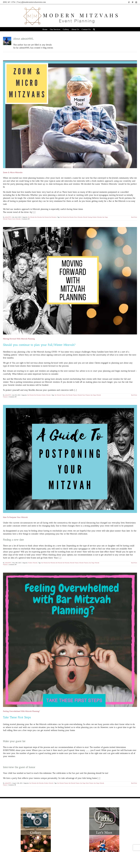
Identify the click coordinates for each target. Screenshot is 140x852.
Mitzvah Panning (87, 217)
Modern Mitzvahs (97, 217)
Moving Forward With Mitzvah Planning (19, 339)
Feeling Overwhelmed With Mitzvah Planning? (21, 711)
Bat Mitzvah (45, 217)
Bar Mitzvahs (38, 217)
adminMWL (8, 217)
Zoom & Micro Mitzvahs (12, 172)
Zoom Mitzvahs (16, 219)
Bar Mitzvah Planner (60, 395)
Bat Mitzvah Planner (71, 395)
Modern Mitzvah (46, 395)
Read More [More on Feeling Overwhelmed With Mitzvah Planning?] (134, 783)
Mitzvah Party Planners (84, 395)
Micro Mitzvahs (78, 217)
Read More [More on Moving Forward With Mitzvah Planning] (134, 395)
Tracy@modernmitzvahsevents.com (31, 2)
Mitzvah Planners (84, 562)
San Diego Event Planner (86, 783)
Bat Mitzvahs (52, 217)
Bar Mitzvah (31, 217)
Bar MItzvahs (51, 562)
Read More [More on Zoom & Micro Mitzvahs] (134, 217)
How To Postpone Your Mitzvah (15, 517)
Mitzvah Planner (74, 562)
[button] (94, 29)
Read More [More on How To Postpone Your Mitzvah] (134, 562)
